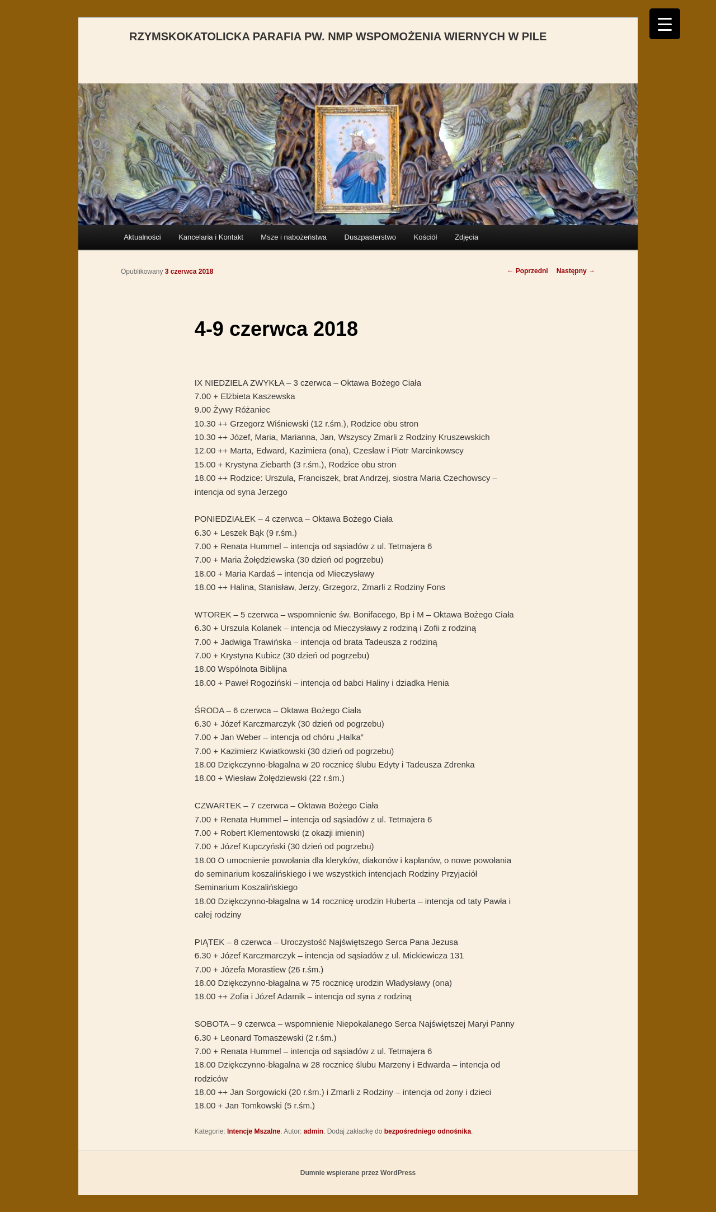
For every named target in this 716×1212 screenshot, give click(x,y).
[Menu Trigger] (664, 23)
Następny (576, 271)
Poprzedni (527, 271)
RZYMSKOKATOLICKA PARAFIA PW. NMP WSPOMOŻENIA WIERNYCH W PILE (338, 36)
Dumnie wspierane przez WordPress (358, 1173)
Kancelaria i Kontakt (210, 237)
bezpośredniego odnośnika (427, 1131)
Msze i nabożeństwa (294, 237)
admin (313, 1131)
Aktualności (142, 237)
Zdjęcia (466, 237)
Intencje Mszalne (253, 1131)
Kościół (425, 237)
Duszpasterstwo (370, 237)
